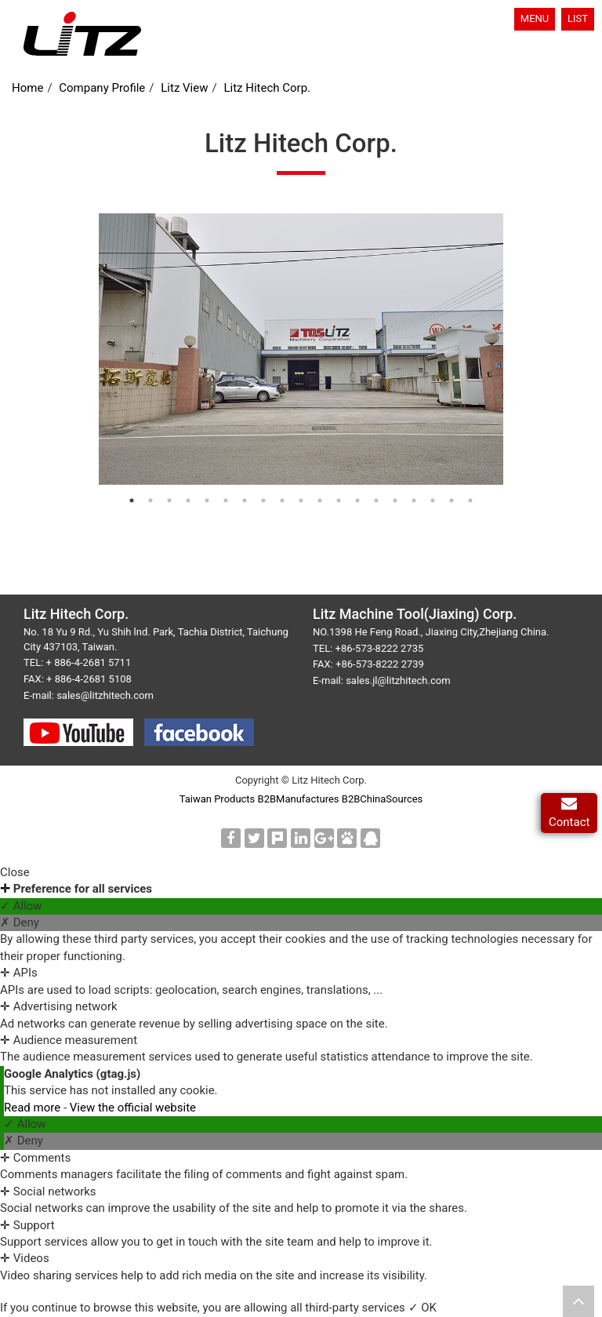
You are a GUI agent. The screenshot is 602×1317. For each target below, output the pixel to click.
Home (27, 88)
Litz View (184, 88)
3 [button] (177, 504)
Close (15, 872)
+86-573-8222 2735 (379, 648)
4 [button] (196, 504)
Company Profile (102, 88)
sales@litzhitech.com (105, 695)
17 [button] (440, 504)
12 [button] (346, 504)
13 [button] (365, 504)
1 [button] (139, 504)
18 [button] (459, 504)
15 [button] (403, 504)
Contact (569, 813)
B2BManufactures (298, 799)
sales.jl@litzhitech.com (398, 680)
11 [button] (327, 504)
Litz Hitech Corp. (266, 88)
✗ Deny (19, 922)
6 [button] (233, 504)
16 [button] (422, 504)
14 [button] (384, 504)
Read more (33, 1108)
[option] (301, 349)
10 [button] (309, 504)
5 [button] (215, 504)
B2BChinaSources (382, 799)
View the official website (133, 1108)
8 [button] (271, 504)
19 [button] (478, 504)
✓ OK (422, 1308)
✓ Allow (21, 906)
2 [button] (158, 504)
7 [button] (252, 504)
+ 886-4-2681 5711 (89, 662)
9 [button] (290, 504)
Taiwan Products (218, 799)
